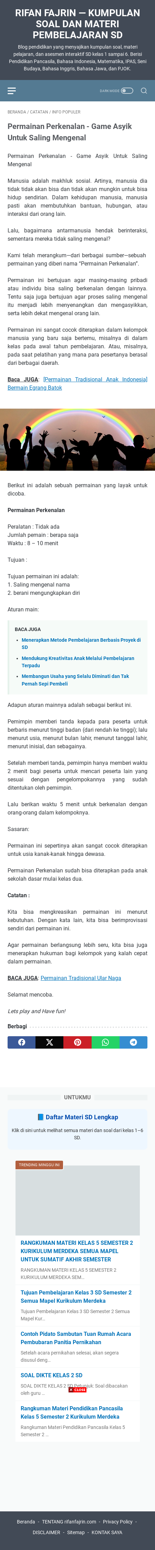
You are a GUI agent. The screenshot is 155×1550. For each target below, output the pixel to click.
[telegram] (133, 1042)
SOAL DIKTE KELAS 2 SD (51, 1375)
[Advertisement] (77, 1472)
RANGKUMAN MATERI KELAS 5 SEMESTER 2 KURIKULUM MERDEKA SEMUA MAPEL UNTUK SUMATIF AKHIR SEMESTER (77, 1251)
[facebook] (21, 1042)
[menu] (16, 90)
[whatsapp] (106, 1042)
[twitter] (49, 1042)
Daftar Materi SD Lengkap (82, 1117)
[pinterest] (77, 1042)
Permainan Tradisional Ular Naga (81, 978)
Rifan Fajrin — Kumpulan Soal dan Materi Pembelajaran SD (77, 24)
